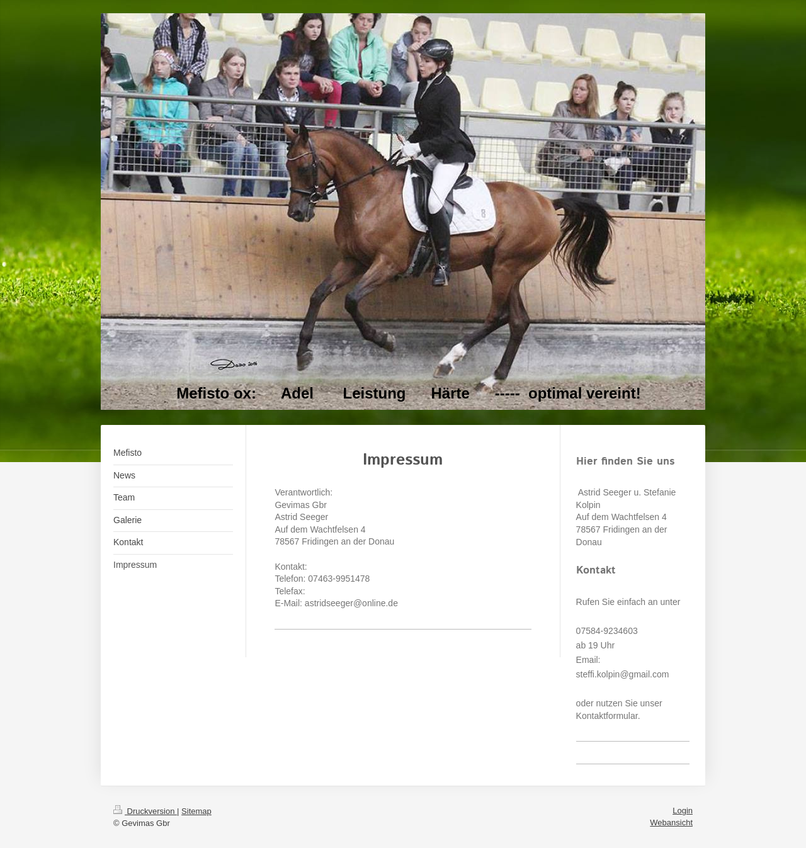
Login (683, 810)
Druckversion (145, 811)
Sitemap (196, 811)
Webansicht (671, 822)
